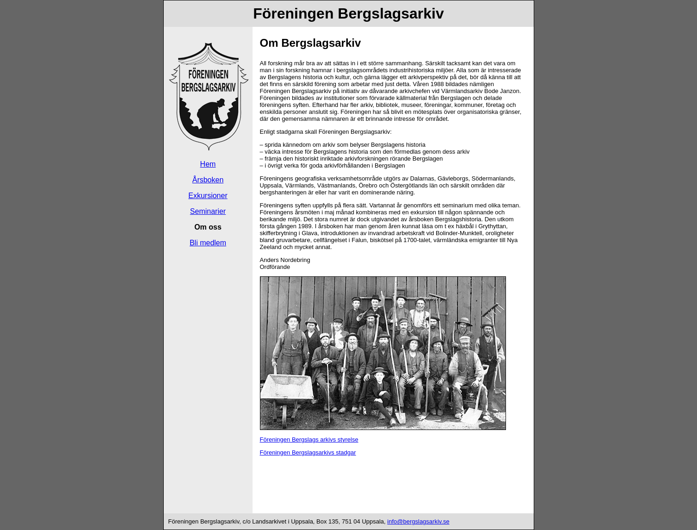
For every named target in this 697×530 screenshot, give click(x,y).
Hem (208, 164)
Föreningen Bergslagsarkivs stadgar (308, 452)
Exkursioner (207, 196)
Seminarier (208, 211)
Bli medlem (208, 243)
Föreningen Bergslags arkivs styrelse (309, 439)
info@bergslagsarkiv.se (418, 521)
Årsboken (208, 180)
